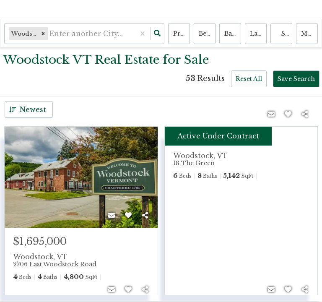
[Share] (145, 215)
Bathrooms (232, 33)
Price (181, 33)
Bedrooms (207, 33)
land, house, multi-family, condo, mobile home (258, 33)
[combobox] (50, 34)
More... (309, 33)
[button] (43, 33)
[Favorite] (128, 215)
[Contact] (111, 215)
